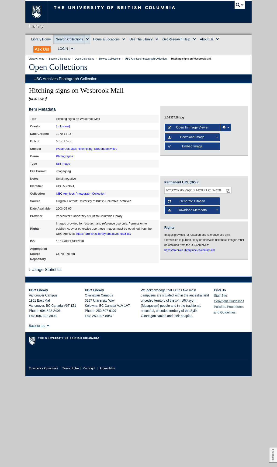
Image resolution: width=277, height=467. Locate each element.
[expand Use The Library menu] (157, 39)
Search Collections (69, 39)
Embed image (185, 260)
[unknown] (63, 126)
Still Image (63, 163)
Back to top (39, 416)
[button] (48, 416)
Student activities (105, 148)
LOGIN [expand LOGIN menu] (63, 48)
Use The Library (140, 39)
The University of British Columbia (40, 12)
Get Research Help (176, 39)
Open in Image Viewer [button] (188, 241)
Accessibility (107, 459)
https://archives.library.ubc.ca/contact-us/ (103, 233)
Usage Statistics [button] (45, 360)
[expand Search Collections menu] (87, 39)
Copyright (89, 459)
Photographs (64, 156)
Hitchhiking (85, 148)
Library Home (41, 39)
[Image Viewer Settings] (225, 241)
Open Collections (58, 67)
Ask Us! (42, 49)
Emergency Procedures (43, 459)
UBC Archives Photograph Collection (65, 79)
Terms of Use (70, 459)
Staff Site (220, 386)
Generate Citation (186, 296)
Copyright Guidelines (229, 392)
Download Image (193, 251)
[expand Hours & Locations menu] (124, 39)
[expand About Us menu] (217, 39)
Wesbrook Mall (66, 148)
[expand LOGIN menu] (72, 48)
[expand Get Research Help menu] (194, 39)
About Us (207, 39)
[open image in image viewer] (204, 169)
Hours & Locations (106, 39)
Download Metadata (193, 305)
